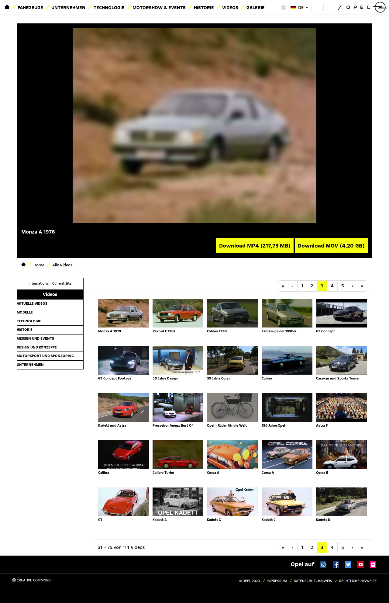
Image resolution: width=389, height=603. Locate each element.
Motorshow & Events (159, 8)
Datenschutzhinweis (313, 581)
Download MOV (331, 245)
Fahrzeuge (30, 8)
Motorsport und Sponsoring (45, 355)
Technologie (109, 8)
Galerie (255, 8)
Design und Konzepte (37, 347)
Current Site (61, 283)
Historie (204, 8)
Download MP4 (255, 245)
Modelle (25, 312)
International (39, 283)
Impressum (277, 581)
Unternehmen (68, 8)
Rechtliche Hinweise (358, 581)
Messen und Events (35, 338)
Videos (230, 8)
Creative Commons (31, 580)
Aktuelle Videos (32, 303)
